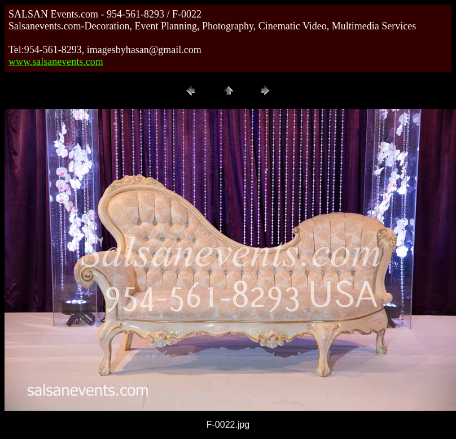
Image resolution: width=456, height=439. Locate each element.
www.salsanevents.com (55, 61)
